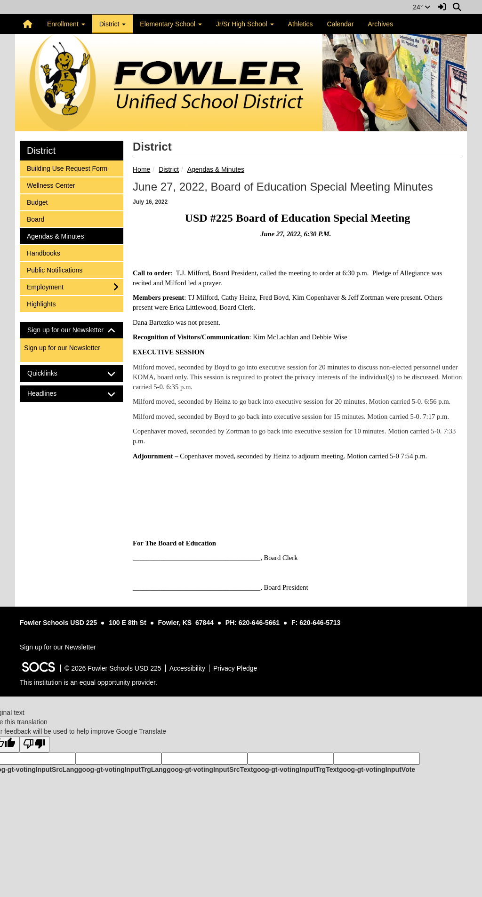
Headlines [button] (50, 393)
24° (421, 7)
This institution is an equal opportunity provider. (88, 682)
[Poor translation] (34, 744)
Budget (39, 201)
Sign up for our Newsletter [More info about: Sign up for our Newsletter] (62, 348)
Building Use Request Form (66, 167)
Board (39, 218)
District (169, 169)
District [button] (112, 24)
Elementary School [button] (170, 24)
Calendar (340, 24)
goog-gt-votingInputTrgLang (122, 769)
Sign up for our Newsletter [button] (71, 330)
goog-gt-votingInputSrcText (210, 769)
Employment (45, 286)
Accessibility (187, 668)
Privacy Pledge (235, 668)
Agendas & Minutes (215, 169)
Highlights (41, 303)
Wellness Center (50, 184)
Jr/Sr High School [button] (245, 24)
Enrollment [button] (66, 24)
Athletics (300, 24)
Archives (380, 24)
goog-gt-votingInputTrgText (295, 769)
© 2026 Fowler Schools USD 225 (112, 668)
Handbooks (43, 252)
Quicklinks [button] (50, 373)
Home (141, 169)
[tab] (71, 330)
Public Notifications (54, 269)
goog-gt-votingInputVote (377, 769)
